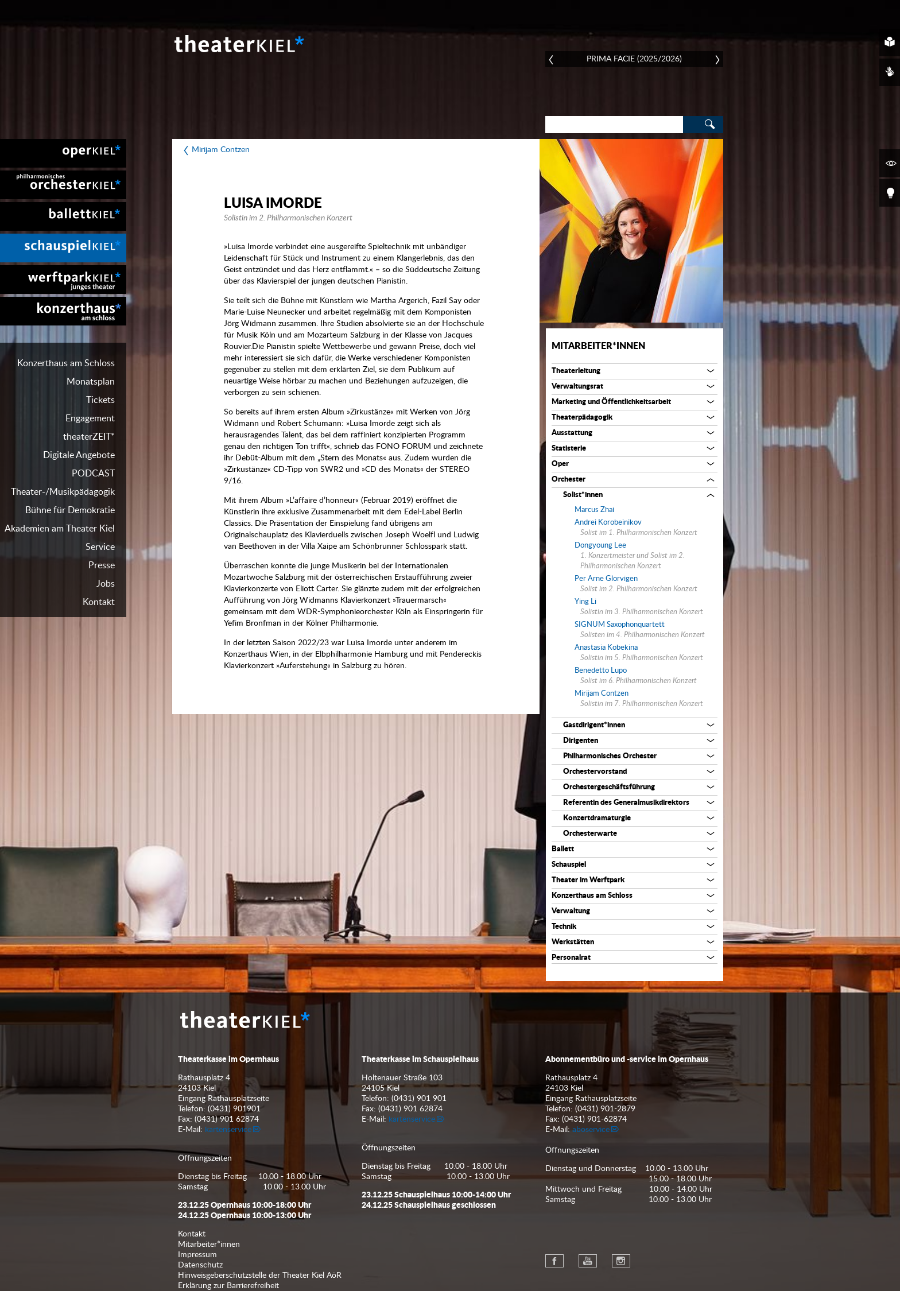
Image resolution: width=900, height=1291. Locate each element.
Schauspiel (569, 865)
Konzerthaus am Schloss (66, 363)
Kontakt (99, 602)
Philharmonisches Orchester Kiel (63, 184)
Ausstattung (572, 433)
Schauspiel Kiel (63, 248)
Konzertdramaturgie (597, 818)
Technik (564, 927)
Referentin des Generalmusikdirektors (626, 803)
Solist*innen (583, 495)
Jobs (105, 583)
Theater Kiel (238, 43)
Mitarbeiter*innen (598, 346)
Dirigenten (580, 741)
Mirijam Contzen (221, 150)
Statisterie (569, 448)
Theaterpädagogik (582, 417)
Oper (560, 464)
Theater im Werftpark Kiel (63, 279)
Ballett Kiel (63, 216)
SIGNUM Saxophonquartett (620, 625)
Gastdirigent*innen (594, 725)
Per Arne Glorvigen (606, 579)
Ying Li (585, 602)
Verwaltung (571, 911)
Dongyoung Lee (600, 545)
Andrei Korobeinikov (608, 522)
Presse (101, 565)
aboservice (591, 1130)
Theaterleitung (576, 371)
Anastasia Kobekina (606, 648)
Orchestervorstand (595, 772)
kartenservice (228, 1130)
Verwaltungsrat (577, 386)
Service (100, 547)
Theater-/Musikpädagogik (63, 492)
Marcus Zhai (594, 510)
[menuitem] (63, 153)
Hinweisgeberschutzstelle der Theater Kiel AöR (260, 1275)
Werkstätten (573, 942)
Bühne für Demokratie (70, 510)
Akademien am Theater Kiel (60, 528)
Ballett (563, 849)
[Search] (614, 124)
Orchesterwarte (590, 834)
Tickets (100, 400)
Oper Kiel (63, 153)
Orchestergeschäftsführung (609, 787)
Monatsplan (91, 381)
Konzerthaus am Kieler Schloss (63, 311)
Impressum (197, 1255)
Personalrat (571, 958)
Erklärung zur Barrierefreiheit (228, 1286)
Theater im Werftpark (588, 880)
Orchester (568, 479)
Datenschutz (200, 1265)
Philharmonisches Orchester (610, 756)
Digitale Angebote (79, 455)
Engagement (90, 418)
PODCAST (93, 473)
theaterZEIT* (89, 436)
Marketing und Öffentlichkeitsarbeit (611, 402)
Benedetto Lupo (601, 670)
